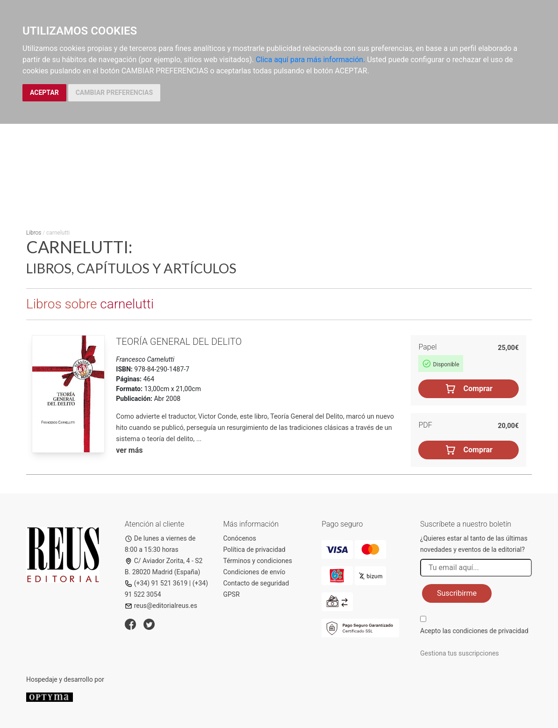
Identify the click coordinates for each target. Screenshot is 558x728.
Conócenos (240, 538)
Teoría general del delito (179, 341)
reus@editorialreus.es (161, 605)
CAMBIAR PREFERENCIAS (114, 92)
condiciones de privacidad (490, 631)
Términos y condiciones (257, 560)
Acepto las (474, 631)
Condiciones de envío (254, 572)
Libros (33, 232)
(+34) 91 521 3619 (156, 583)
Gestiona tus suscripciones (459, 653)
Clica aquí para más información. (310, 59)
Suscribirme (457, 593)
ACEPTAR (44, 92)
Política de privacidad (254, 549)
